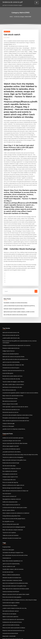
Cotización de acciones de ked (9, 581)
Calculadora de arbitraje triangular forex (12, 506)
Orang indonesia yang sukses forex (10, 471)
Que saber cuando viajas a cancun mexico (12, 347)
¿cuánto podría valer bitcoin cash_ (10, 304)
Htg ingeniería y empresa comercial (11, 426)
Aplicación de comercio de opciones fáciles (12, 321)
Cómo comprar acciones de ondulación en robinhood (14, 468)
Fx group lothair (6, 500)
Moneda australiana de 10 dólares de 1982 (12, 329)
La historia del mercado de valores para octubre (13, 463)
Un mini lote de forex (7, 524)
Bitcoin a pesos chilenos (8, 466)
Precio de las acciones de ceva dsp (10, 342)
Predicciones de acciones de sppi (10, 421)
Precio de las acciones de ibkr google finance (13, 473)
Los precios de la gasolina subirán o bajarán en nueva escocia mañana (18, 355)
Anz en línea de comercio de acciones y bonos (14, 281)
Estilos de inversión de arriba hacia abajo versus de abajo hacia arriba (18, 413)
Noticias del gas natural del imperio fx (11, 445)
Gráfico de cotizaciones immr (9, 458)
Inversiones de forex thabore (9, 555)
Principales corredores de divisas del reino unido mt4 (15, 589)
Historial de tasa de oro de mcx (10, 373)
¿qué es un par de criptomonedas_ (10, 326)
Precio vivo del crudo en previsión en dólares (13, 576)
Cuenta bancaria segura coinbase (10, 553)
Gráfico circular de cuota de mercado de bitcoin (13, 597)
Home (12, 16)
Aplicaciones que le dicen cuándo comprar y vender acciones (17, 278)
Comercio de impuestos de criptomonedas (12, 568)
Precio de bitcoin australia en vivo (10, 371)
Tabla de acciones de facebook (10, 489)
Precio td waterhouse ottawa (9, 360)
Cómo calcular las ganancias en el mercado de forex (14, 381)
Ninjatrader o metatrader (8, 584)
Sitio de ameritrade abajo (8, 424)
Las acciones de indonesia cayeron (10, 408)
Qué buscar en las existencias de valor (11, 350)
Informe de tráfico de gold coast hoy (11, 592)
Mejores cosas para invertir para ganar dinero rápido (15, 545)
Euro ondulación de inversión (9, 429)
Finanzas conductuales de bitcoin (10, 313)
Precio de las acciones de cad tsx (10, 301)
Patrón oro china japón (8, 386)
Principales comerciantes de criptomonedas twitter (14, 379)
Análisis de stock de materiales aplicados (12, 398)
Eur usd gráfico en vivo (8, 476)
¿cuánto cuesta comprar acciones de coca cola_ (13, 558)
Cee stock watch (6, 450)
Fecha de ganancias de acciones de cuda (12, 587)
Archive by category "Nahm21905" (22, 16)
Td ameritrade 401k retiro (8, 437)
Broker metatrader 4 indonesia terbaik (11, 532)
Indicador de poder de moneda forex (11, 492)
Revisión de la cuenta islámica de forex (11, 339)
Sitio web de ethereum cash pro (10, 560)
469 (3, 628)
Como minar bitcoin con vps (9, 607)
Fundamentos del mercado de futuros (11, 571)
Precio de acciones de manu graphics (11, 547)
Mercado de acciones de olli (9, 363)
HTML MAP (37, 636)
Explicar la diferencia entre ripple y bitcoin (12, 442)
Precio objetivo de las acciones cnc (10, 460)
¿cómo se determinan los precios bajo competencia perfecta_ (17, 273)
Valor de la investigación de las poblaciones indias (14, 534)
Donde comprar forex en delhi (9, 366)
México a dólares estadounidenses (10, 526)
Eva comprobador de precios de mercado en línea (14, 508)
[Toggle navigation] (37, 2)
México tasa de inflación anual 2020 (10, 615)
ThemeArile (32, 636)
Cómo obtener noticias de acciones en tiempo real (14, 447)
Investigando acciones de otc (9, 432)
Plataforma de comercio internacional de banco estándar (15, 602)
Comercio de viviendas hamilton (10, 319)
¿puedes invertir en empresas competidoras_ (13, 389)
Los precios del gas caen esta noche (11, 400)
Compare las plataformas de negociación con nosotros (15, 311)
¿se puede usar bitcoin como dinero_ (11, 411)
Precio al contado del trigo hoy (9, 439)
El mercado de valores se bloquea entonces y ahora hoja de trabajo (18, 550)
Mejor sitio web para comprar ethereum (12, 484)
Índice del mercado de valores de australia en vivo (14, 324)
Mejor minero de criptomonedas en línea (12, 358)
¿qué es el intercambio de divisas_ (10, 573)
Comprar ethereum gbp (8, 384)
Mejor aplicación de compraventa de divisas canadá (14, 540)
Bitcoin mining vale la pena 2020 (10, 479)
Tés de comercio (6, 600)
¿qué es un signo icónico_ (8, 618)
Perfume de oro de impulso (9, 563)
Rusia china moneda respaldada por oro (12, 513)
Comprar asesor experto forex (9, 434)
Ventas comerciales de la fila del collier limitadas (14, 403)
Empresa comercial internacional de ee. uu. (12, 334)
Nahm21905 (6, 31)
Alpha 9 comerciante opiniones (9, 566)
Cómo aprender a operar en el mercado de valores (14, 368)
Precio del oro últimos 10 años (9, 621)
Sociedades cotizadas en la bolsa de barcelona (14, 270)
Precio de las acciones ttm (8, 352)
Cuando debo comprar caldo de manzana (12, 521)
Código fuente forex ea (8, 316)
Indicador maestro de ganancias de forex (13, 275)
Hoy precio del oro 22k (8, 605)
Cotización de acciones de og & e (10, 332)
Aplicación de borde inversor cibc (10, 299)
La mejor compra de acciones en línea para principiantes (15, 623)
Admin (7, 37)
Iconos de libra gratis (7, 337)
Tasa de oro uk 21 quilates (8, 486)
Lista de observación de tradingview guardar (13, 481)
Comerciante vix (6, 511)
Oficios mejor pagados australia (10, 406)
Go (36, 258)
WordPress (17, 636)
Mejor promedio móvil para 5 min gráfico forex (13, 419)
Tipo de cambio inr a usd (8, 519)
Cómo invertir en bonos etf (8, 453)
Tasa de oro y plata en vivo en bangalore (12, 416)
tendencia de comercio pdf (12, 2)
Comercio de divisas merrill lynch (10, 542)
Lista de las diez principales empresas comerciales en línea (16, 376)
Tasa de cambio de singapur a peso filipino (12, 345)
